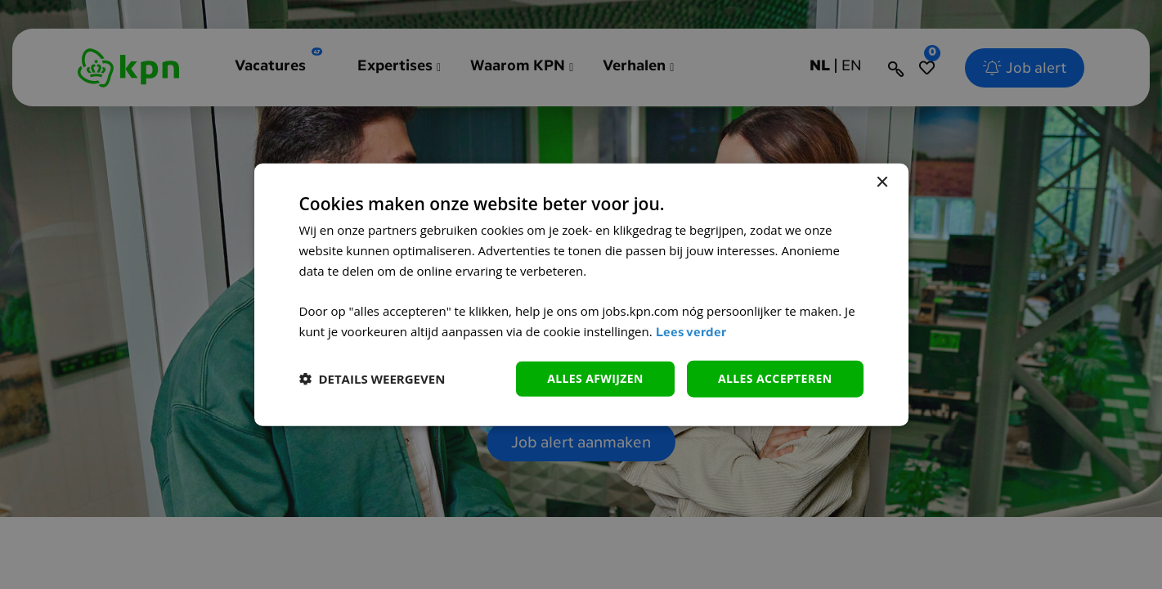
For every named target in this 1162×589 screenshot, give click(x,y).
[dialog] (581, 295)
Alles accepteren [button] (775, 378)
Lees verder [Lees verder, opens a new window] (691, 333)
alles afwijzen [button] (595, 378)
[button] (372, 379)
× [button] (882, 183)
